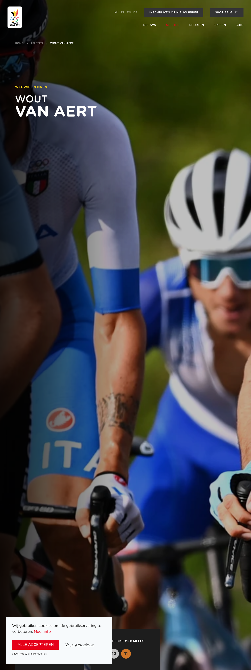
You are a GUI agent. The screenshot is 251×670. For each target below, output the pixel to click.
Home (19, 43)
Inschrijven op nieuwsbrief (173, 12)
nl (116, 12)
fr (123, 12)
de (135, 12)
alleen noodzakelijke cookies (29, 654)
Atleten (173, 25)
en (129, 12)
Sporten (196, 25)
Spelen (220, 25)
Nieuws (149, 25)
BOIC (239, 25)
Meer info (42, 632)
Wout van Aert (62, 43)
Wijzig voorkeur (79, 645)
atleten (37, 43)
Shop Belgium (226, 12)
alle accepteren (35, 645)
